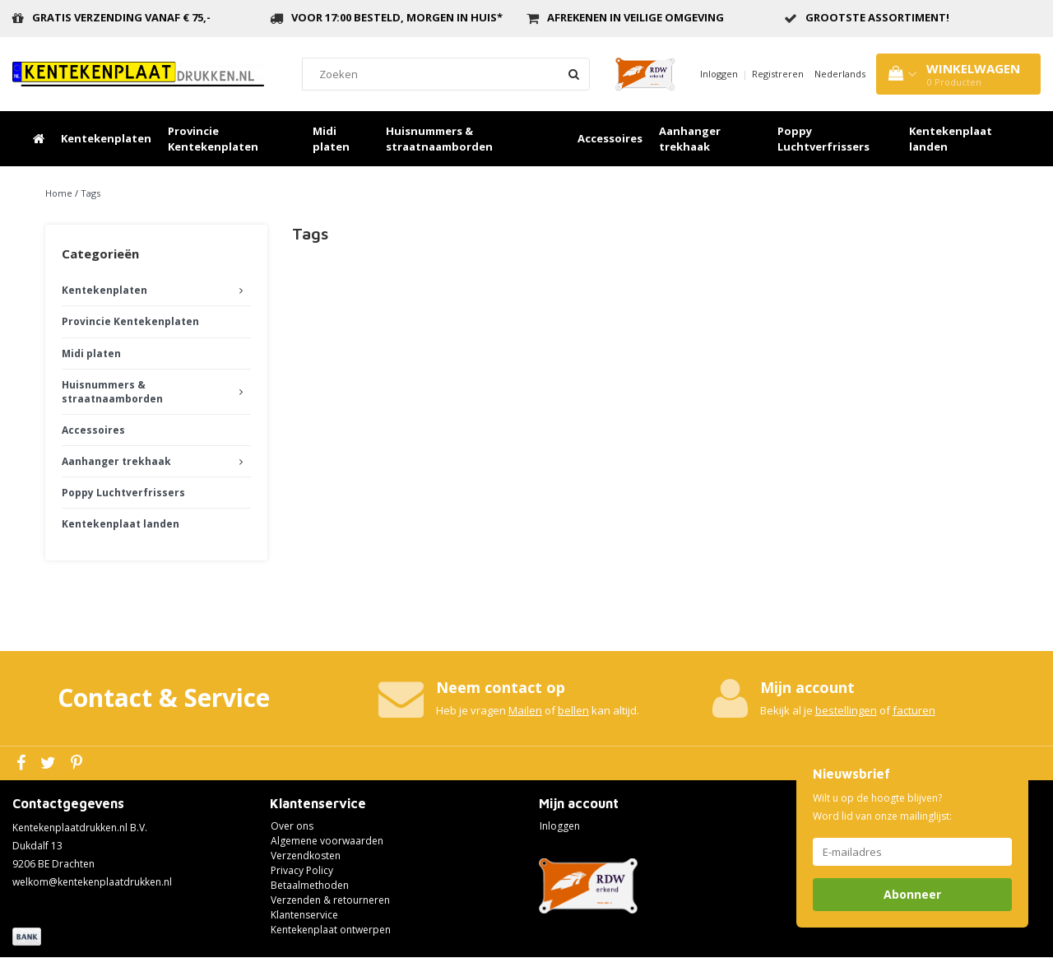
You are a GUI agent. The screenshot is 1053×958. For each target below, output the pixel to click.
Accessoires (610, 138)
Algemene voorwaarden (327, 841)
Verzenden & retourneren (330, 900)
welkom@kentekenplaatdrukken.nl (92, 882)
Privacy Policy (302, 870)
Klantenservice (304, 915)
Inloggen (719, 73)
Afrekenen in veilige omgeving (635, 17)
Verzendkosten (306, 856)
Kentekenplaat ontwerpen (331, 930)
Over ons (292, 826)
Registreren (778, 73)
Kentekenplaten (106, 138)
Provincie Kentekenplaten (213, 138)
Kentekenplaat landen (950, 138)
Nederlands (839, 73)
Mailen (525, 710)
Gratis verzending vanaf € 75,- (121, 17)
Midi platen (331, 138)
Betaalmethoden (310, 885)
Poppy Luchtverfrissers (823, 138)
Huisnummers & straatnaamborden (439, 138)
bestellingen (846, 710)
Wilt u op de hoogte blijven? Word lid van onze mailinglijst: (882, 807)
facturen (914, 710)
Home (58, 193)
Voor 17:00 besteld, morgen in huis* (397, 17)
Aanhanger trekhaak (690, 138)
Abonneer (912, 894)
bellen (573, 710)
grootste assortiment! (877, 17)
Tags (90, 193)
